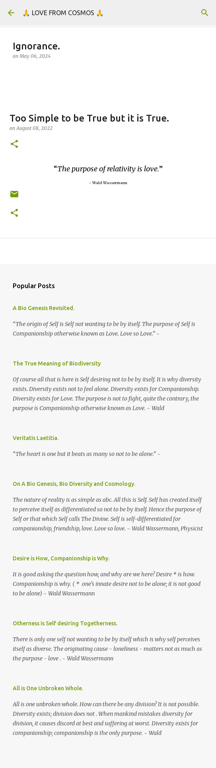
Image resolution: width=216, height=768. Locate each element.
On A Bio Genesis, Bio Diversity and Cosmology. (74, 484)
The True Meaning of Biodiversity (57, 363)
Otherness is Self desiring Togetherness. (65, 623)
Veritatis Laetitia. (35, 438)
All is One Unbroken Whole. (48, 688)
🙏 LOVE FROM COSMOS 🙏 (63, 12)
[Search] (205, 12)
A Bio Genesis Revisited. (43, 308)
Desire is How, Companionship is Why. (61, 558)
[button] (14, 144)
